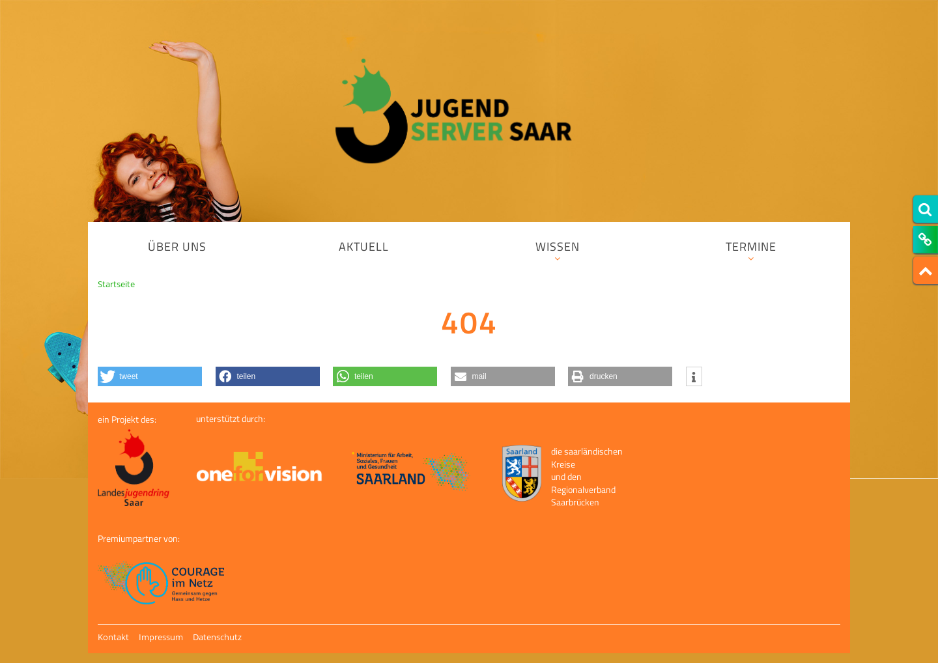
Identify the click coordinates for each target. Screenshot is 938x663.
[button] (150, 376)
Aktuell (364, 246)
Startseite (116, 284)
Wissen (557, 250)
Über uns (177, 246)
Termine (751, 250)
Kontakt (113, 637)
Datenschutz (217, 637)
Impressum (161, 637)
